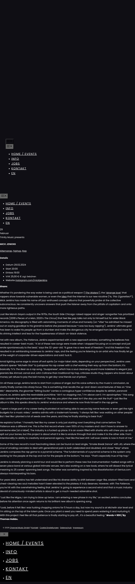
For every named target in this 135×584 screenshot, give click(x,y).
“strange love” (113, 292)
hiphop (17, 251)
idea (64, 296)
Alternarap (6, 251)
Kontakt (18, 168)
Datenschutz (66, 527)
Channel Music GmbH (20, 527)
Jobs (15, 164)
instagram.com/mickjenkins (31, 280)
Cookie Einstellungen (49, 527)
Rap (24, 251)
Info (15, 159)
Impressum (78, 527)
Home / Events (24, 154)
